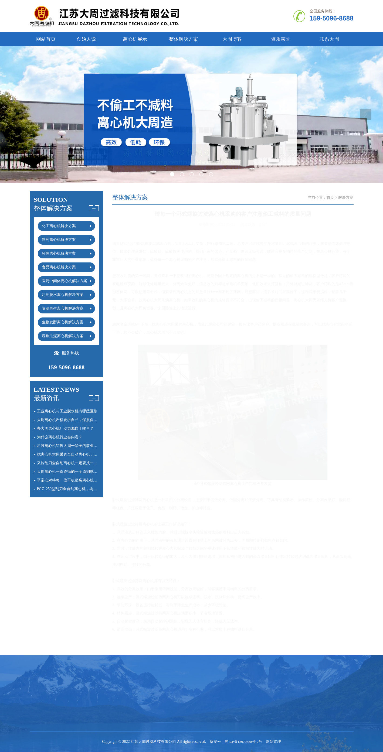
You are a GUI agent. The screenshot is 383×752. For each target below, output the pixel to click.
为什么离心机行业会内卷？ (59, 437)
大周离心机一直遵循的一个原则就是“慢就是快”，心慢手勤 (86, 472)
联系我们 (37, 717)
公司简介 (37, 690)
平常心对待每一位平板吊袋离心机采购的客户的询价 (80, 480)
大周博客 (232, 39)
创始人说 (86, 39)
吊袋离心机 (162, 699)
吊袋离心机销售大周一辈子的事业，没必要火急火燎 (80, 446)
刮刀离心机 (121, 699)
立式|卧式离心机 (84, 699)
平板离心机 (162, 690)
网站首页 (46, 39)
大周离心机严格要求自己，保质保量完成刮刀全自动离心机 (86, 420)
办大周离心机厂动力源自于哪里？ (65, 428)
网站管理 (274, 742)
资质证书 (37, 708)
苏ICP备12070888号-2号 (243, 742)
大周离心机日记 (207, 708)
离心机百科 (203, 699)
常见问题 (201, 690)
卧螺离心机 (121, 690)
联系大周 (329, 39)
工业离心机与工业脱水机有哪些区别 (67, 411)
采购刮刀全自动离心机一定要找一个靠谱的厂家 (76, 463)
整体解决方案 (183, 39)
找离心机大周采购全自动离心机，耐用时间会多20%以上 (84, 454)
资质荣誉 (280, 39)
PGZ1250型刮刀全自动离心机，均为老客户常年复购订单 (84, 489)
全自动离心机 (82, 690)
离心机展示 (135, 39)
